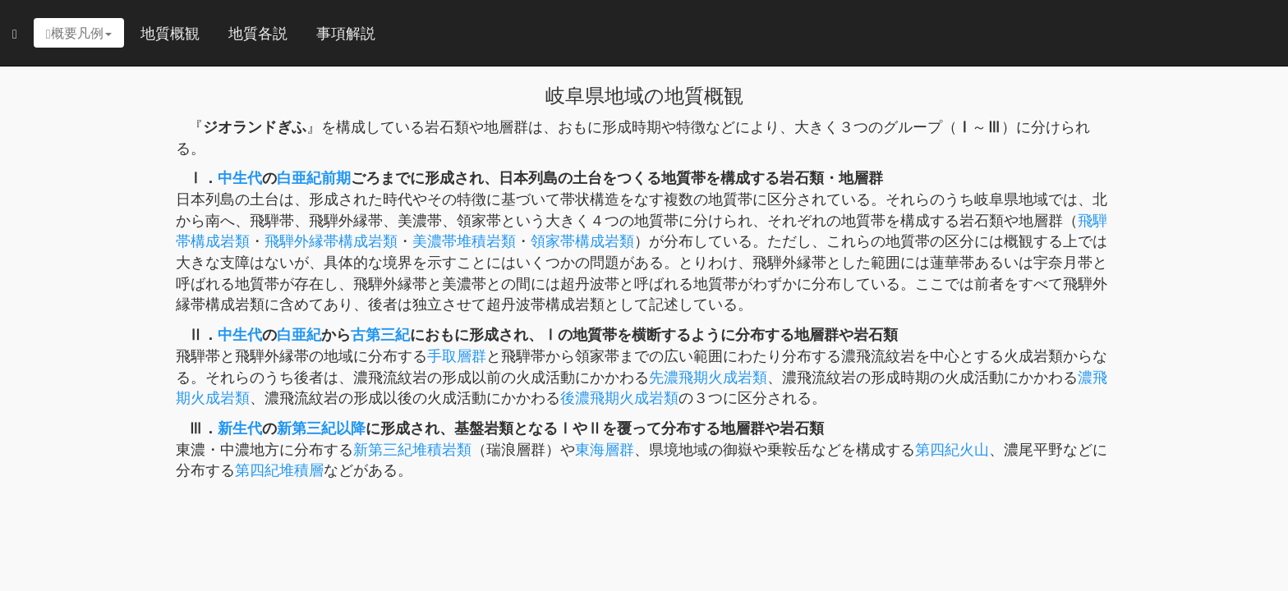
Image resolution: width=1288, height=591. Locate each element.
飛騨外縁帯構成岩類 (331, 240)
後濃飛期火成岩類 (619, 397)
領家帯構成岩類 (582, 240)
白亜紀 (299, 334)
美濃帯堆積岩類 (464, 240)
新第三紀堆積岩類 (412, 449)
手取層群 (456, 355)
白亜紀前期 (314, 177)
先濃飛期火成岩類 (708, 377)
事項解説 (345, 33)
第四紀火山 (952, 449)
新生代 (240, 428)
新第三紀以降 (321, 428)
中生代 (240, 177)
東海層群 (604, 449)
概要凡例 (79, 33)
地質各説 (258, 33)
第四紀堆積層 (279, 469)
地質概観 (170, 33)
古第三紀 (380, 334)
